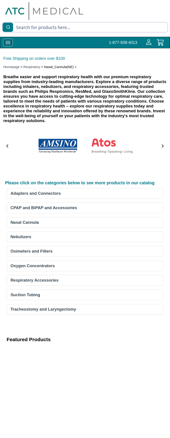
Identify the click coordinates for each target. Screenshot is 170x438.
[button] (7, 146)
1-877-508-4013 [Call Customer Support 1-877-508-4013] (123, 42)
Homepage (11, 67)
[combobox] (85, 27)
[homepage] (44, 11)
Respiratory (32, 67)
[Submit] (8, 26)
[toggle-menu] (8, 42)
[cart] (160, 45)
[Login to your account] (147, 45)
